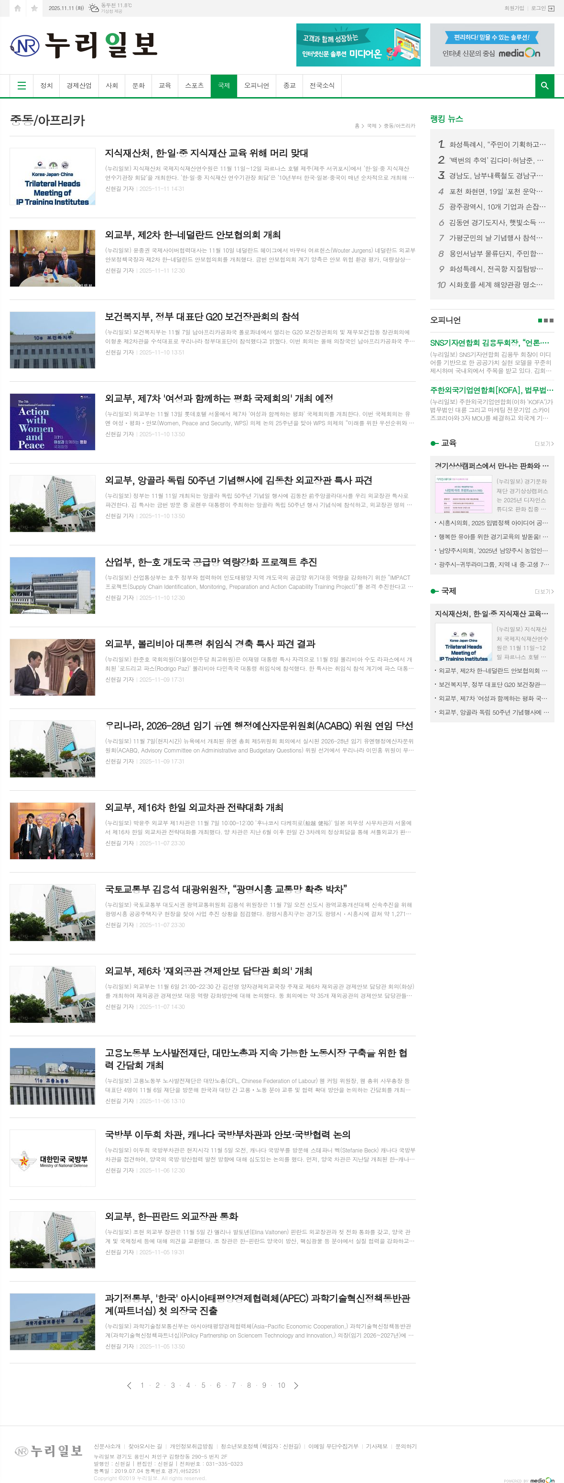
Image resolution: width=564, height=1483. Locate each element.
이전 (129, 1385)
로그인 (538, 7)
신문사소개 (107, 1446)
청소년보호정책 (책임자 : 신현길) (261, 1446)
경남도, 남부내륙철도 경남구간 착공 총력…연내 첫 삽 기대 (498, 175)
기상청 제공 (111, 11)
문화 (138, 85)
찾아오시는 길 (145, 1446)
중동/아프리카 (399, 125)
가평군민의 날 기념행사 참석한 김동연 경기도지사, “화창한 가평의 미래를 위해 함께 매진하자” (498, 238)
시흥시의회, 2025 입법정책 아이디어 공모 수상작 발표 (494, 522)
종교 (289, 85)
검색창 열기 (544, 85)
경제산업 (79, 85)
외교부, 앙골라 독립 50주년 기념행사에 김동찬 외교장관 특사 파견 (494, 712)
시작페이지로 (18, 8)
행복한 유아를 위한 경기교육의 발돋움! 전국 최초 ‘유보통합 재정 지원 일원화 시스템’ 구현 (494, 536)
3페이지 (551, 320)
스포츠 (194, 85)
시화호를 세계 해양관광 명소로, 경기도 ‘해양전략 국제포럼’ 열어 (498, 284)
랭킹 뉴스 (446, 118)
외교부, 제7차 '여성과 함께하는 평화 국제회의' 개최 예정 (494, 698)
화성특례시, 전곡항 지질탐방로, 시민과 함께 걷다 (498, 269)
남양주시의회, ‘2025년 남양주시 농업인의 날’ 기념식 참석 (494, 550)
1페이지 (540, 320)
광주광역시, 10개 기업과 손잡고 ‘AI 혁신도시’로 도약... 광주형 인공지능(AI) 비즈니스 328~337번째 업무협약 (498, 206)
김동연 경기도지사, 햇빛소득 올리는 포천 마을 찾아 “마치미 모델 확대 (498, 222)
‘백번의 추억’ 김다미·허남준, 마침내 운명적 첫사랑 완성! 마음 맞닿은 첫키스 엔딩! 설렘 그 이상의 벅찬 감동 (498, 160)
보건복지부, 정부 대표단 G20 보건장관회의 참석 (494, 684)
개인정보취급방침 (191, 1446)
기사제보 (377, 1446)
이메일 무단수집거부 (333, 1446)
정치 (46, 85)
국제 (223, 85)
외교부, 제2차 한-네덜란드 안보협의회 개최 (494, 670)
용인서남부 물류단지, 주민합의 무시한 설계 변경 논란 (498, 253)
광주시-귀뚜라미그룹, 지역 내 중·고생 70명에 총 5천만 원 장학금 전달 (494, 564)
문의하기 (406, 1446)
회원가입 (514, 7)
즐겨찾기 (34, 8)
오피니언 (257, 85)
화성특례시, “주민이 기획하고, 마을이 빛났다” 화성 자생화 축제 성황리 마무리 (498, 144)
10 (281, 1385)
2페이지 (546, 320)
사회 (112, 85)
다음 (296, 1385)
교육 (165, 85)
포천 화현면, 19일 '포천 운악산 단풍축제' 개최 (498, 191)
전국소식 (322, 85)
